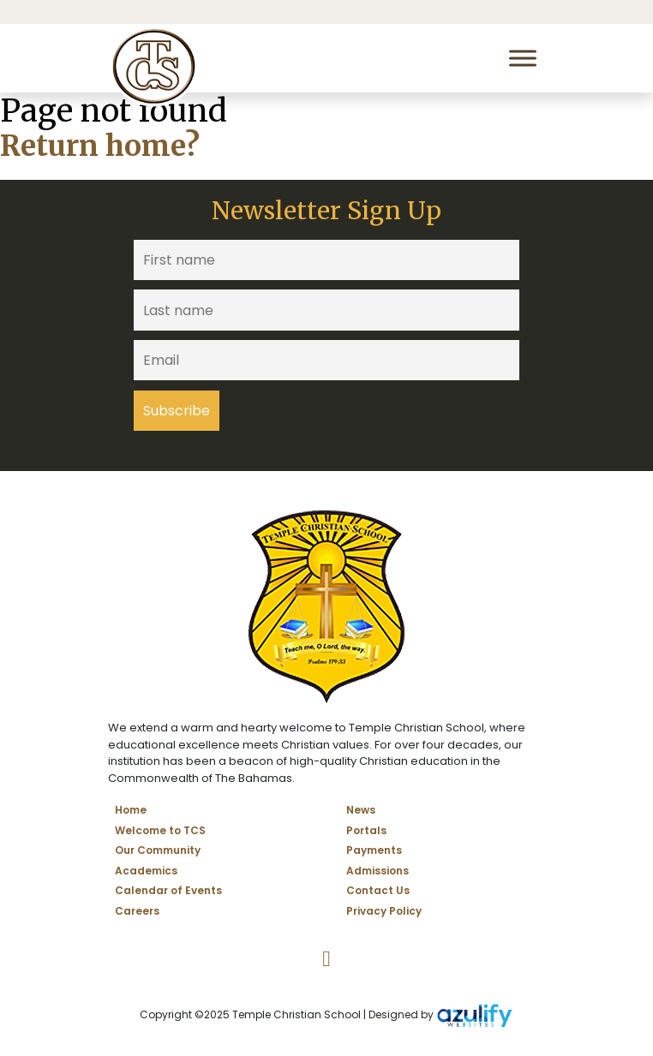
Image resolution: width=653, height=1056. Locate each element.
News (360, 809)
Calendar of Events (168, 890)
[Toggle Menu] (522, 58)
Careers (137, 911)
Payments (374, 850)
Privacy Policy (384, 911)
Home (131, 809)
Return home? (100, 146)
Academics (146, 870)
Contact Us (378, 890)
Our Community (158, 850)
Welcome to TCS (160, 830)
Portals (366, 830)
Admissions (377, 870)
